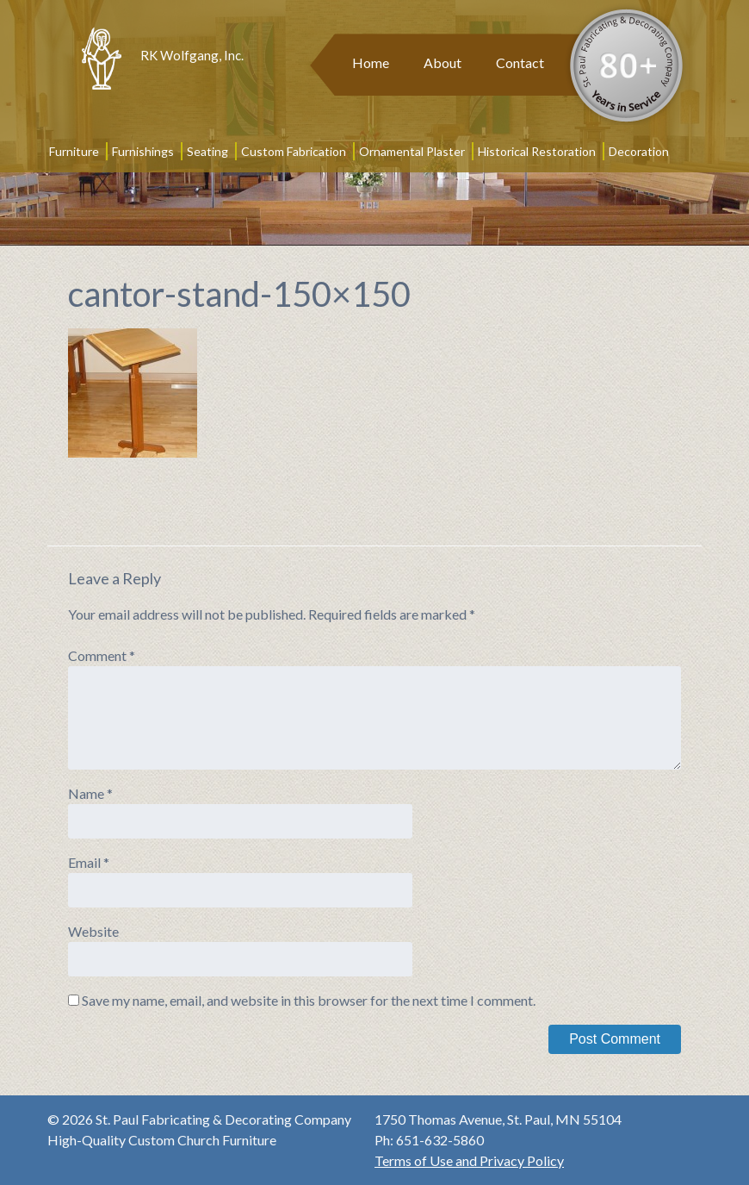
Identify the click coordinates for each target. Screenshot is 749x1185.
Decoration (639, 151)
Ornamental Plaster (412, 151)
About (442, 62)
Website (93, 931)
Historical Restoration (537, 151)
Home (370, 62)
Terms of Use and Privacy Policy (469, 1160)
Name (90, 793)
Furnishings (143, 151)
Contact (520, 62)
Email (88, 862)
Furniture (74, 151)
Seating (207, 151)
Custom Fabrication (293, 151)
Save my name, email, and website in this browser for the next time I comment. (308, 1000)
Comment (101, 655)
